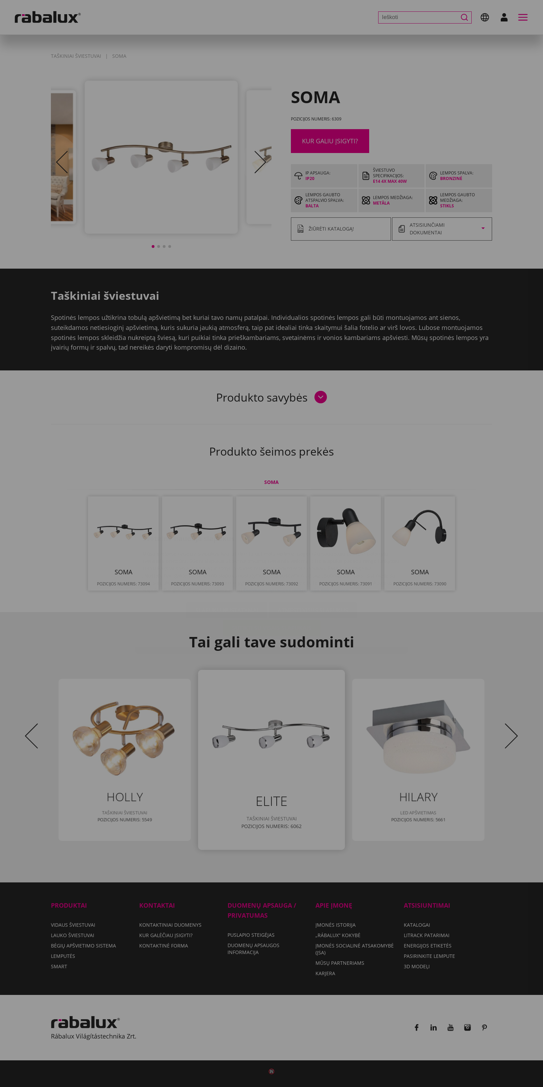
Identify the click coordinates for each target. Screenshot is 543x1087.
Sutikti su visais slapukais (271, 587)
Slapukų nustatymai (226, 569)
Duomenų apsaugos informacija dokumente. (296, 549)
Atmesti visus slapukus (313, 569)
